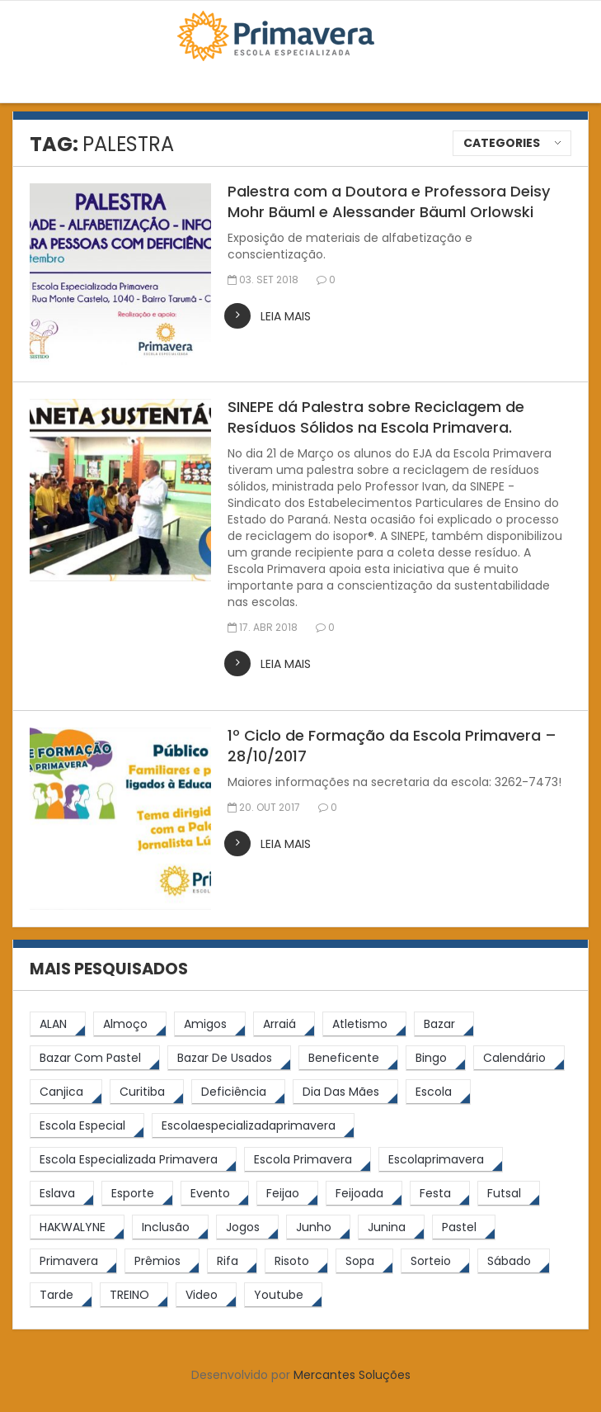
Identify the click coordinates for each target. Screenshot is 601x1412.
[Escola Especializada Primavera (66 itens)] (133, 1160)
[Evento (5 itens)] (215, 1193)
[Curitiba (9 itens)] (147, 1092)
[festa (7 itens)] (440, 1193)
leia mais (286, 316)
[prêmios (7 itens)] (162, 1261)
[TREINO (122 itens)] (134, 1295)
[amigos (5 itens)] (210, 1024)
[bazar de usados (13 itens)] (229, 1058)
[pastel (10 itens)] (463, 1227)
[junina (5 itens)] (391, 1227)
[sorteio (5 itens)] (435, 1261)
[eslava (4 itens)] (62, 1193)
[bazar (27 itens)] (444, 1024)
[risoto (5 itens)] (296, 1261)
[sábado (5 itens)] (513, 1261)
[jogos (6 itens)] (247, 1227)
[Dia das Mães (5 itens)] (345, 1092)
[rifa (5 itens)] (232, 1261)
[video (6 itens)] (206, 1295)
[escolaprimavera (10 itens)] (440, 1160)
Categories (501, 143)
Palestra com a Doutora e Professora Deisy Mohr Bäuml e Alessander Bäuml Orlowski (389, 201)
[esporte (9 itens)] (137, 1193)
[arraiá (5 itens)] (284, 1024)
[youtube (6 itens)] (283, 1295)
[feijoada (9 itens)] (364, 1193)
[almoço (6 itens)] (130, 1024)
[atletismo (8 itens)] (364, 1024)
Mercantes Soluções (352, 1375)
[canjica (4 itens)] (66, 1092)
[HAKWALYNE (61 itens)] (77, 1227)
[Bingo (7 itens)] (436, 1058)
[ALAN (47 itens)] (58, 1024)
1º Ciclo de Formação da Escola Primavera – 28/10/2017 (392, 745)
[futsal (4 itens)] (508, 1193)
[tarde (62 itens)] (61, 1295)
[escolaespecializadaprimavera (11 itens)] (253, 1126)
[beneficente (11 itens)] (348, 1058)
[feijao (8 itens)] (287, 1193)
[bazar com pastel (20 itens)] (95, 1058)
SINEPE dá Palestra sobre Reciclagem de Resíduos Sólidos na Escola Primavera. (376, 417)
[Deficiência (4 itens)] (238, 1092)
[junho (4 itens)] (318, 1227)
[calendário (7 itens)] (519, 1058)
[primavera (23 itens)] (73, 1261)
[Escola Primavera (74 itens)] (307, 1160)
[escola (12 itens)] (438, 1092)
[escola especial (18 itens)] (87, 1126)
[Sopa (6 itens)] (364, 1261)
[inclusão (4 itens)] (170, 1227)
